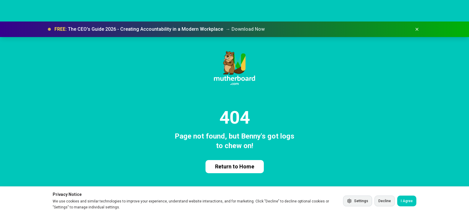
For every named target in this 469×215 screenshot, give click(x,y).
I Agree (407, 201)
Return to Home (234, 166)
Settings (357, 201)
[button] (234, 29)
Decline (384, 201)
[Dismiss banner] (417, 29)
